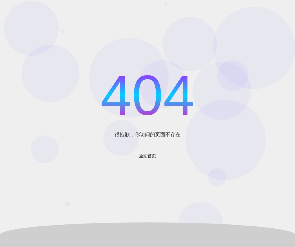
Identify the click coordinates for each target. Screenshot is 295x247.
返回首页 (147, 155)
